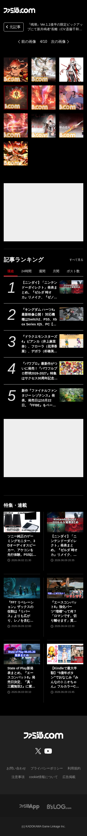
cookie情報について (43, 777)
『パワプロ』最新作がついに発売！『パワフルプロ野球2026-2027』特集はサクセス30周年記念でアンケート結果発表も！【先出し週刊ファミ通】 (40, 371)
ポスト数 (73, 271)
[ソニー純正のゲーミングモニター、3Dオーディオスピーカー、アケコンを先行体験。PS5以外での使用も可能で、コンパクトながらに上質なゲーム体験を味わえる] (22, 522)
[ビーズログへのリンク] (59, 806)
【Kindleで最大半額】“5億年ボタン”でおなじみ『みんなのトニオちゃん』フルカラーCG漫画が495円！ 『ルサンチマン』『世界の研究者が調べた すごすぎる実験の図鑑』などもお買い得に (64, 677)
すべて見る (76, 259)
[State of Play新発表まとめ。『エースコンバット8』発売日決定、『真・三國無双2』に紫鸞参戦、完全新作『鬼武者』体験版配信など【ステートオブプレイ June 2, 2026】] (22, 654)
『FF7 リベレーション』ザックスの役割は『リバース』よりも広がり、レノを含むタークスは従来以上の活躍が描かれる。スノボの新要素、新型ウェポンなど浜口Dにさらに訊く (21, 611)
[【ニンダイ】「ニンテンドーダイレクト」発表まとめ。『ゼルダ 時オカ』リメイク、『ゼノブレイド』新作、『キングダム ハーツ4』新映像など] (71, 287)
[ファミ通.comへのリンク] (19, 10)
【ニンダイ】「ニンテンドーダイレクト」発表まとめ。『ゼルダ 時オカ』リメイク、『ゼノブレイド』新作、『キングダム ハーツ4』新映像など (39, 290)
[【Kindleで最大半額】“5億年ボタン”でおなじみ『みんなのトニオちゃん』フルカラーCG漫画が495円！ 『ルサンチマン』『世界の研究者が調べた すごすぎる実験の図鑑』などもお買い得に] (65, 654)
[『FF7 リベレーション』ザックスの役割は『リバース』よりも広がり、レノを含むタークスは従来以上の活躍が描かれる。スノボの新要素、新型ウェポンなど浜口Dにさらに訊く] (22, 588)
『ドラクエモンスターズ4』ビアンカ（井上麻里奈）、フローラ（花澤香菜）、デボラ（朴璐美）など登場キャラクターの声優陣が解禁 (39, 344)
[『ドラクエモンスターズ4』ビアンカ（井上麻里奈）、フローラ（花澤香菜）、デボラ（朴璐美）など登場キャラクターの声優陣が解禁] (71, 341)
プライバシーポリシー (47, 768)
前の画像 (28, 42)
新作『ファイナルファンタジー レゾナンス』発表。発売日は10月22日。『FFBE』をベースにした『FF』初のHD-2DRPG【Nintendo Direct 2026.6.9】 (39, 398)
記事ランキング (24, 259)
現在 (10, 271)
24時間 (26, 271)
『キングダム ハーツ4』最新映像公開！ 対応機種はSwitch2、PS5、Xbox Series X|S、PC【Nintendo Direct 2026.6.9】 (39, 317)
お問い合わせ (16, 768)
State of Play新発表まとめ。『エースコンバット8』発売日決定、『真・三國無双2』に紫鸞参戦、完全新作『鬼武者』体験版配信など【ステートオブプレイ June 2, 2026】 (21, 677)
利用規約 (74, 768)
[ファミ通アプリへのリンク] (29, 806)
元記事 (13, 27)
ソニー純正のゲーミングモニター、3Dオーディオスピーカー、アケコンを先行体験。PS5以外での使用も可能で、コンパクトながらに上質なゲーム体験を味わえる (21, 545)
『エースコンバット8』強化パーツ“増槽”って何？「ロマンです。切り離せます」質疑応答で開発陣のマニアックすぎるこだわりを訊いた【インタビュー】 (64, 611)
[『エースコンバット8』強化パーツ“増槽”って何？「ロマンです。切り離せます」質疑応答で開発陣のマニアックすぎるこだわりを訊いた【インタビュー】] (65, 588)
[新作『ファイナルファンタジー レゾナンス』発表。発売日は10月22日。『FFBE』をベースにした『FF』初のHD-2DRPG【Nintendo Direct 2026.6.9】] (71, 395)
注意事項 (18, 777)
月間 (56, 271)
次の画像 (58, 42)
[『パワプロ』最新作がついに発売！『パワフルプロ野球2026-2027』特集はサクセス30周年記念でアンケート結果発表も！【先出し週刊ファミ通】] (71, 368)
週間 (42, 271)
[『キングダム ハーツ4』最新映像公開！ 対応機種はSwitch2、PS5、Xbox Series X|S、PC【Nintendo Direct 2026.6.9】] (71, 314)
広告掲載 (68, 777)
